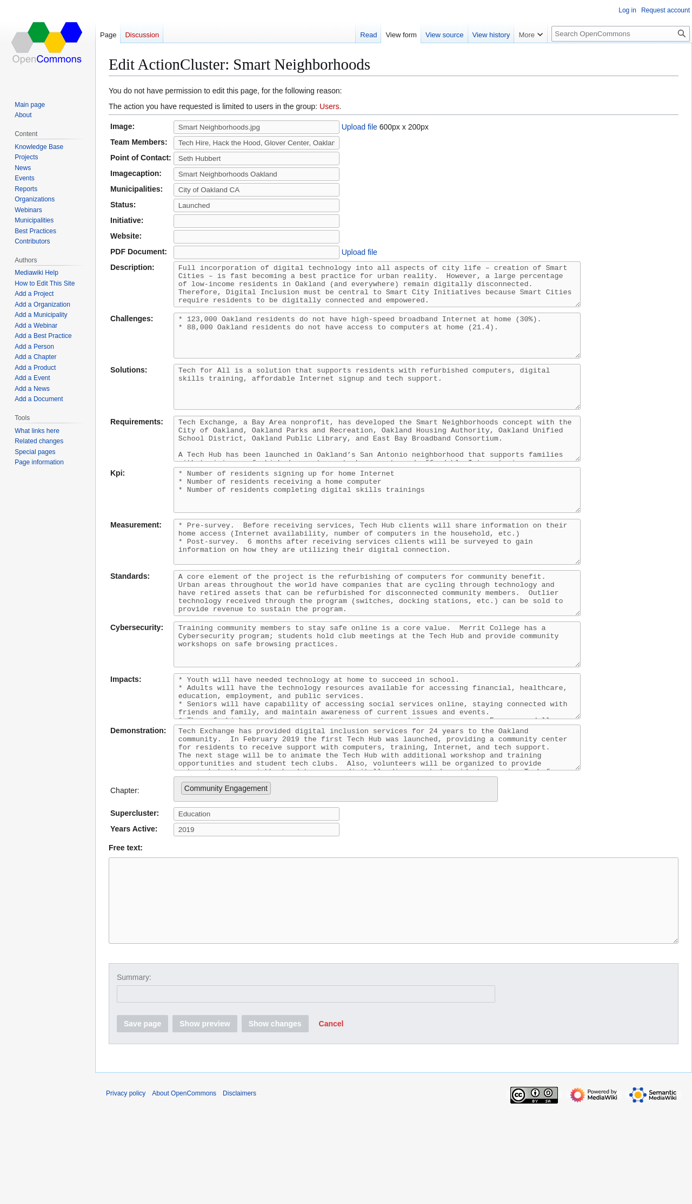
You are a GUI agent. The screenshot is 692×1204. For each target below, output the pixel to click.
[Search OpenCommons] (620, 34)
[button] (331, 1120)
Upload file (359, 127)
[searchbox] (277, 867)
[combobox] (336, 870)
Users (330, 106)
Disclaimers (239, 1190)
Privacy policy (125, 1190)
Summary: (134, 1074)
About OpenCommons (184, 1190)
